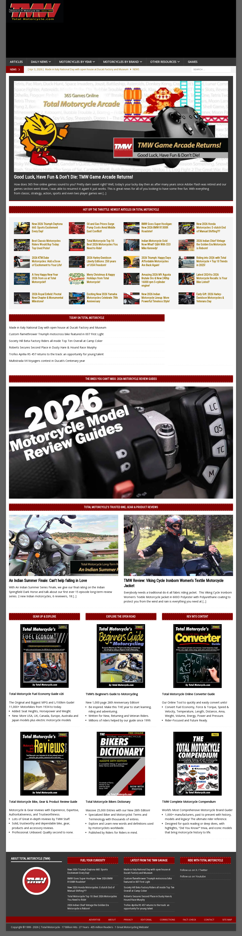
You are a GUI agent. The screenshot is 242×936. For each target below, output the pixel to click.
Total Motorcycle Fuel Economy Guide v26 (36, 694)
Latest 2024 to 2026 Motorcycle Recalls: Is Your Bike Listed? (211, 278)
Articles (16, 62)
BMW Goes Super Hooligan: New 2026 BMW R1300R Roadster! (156, 227)
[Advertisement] (151, 30)
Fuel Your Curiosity (92, 860)
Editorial (146, 919)
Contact (209, 919)
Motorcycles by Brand (121, 62)
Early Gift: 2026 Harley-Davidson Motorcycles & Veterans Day (210, 298)
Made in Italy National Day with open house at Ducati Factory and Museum (57, 327)
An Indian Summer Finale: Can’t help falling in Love (48, 580)
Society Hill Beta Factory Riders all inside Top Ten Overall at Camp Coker (55, 341)
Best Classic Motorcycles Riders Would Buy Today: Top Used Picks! (46, 244)
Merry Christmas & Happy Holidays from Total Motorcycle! (101, 278)
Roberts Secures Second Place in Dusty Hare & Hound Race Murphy (53, 347)
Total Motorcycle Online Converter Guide (188, 694)
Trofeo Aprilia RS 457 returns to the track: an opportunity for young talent (56, 354)
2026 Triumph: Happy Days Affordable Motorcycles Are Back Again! (156, 261)
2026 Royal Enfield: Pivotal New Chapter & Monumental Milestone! (47, 298)
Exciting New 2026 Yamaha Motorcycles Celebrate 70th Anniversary (102, 298)
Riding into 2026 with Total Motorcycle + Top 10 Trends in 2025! (211, 261)
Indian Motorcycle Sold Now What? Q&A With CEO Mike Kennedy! (156, 244)
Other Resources (163, 62)
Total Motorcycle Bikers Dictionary (108, 802)
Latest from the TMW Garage (149, 860)
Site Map (227, 919)
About (112, 919)
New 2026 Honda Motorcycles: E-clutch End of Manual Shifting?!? (211, 227)
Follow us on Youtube (193, 876)
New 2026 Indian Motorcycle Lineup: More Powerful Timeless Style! (155, 298)
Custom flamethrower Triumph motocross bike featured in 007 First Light (56, 334)
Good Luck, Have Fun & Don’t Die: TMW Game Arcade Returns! (73, 177)
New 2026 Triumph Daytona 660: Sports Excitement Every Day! (47, 227)
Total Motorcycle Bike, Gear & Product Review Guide (43, 802)
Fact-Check (189, 919)
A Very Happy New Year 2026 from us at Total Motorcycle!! (45, 278)
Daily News (39, 62)
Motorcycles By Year (75, 62)
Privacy (128, 919)
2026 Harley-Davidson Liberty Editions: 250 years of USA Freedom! (101, 261)
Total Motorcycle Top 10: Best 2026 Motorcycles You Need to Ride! (102, 244)
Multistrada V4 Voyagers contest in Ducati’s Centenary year (47, 361)
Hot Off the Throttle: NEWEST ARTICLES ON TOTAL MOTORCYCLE (121, 209)
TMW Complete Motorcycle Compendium (189, 802)
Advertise (94, 919)
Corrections (167, 919)
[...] (104, 193)
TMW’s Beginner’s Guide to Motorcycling (112, 694)
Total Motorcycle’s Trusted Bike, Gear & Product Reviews (121, 507)
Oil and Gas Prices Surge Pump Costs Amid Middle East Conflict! (101, 227)
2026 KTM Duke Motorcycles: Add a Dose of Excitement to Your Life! (47, 261)
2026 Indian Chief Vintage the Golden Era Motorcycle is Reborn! (211, 244)
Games (192, 62)
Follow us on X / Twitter (194, 870)
